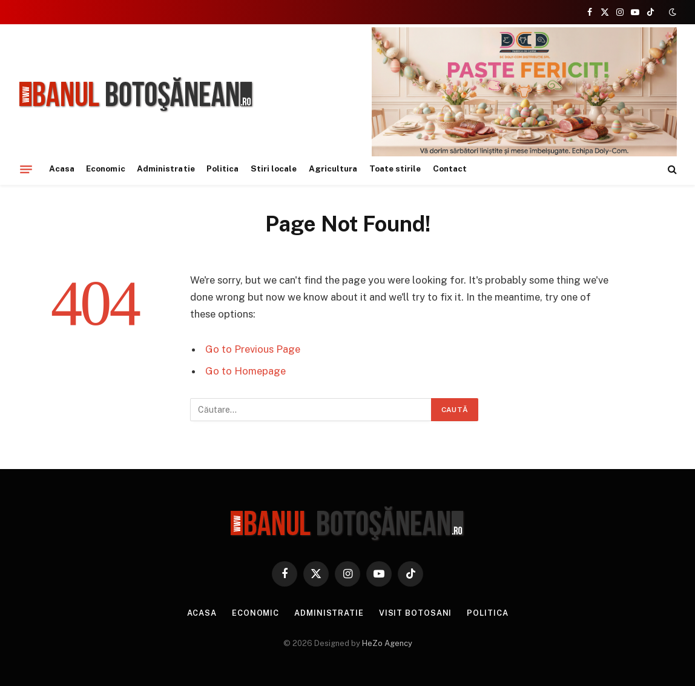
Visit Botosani (416, 613)
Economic (105, 168)
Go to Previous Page (252, 349)
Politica (222, 168)
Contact (450, 168)
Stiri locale (274, 168)
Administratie (166, 168)
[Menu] (26, 169)
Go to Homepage (245, 371)
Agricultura (333, 168)
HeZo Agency (387, 643)
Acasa (61, 168)
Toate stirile (395, 168)
